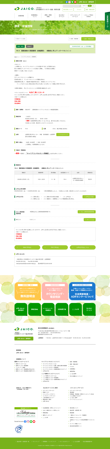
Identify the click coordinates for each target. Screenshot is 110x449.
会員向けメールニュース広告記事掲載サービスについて (82, 420)
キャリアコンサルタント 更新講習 (30, 56)
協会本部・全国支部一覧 (75, 409)
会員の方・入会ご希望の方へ (24, 388)
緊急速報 (72, 412)
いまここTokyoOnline (88, 15)
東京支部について (67, 9)
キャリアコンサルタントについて (51, 361)
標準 (89, 5)
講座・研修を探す (90, 9)
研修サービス (46, 391)
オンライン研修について (75, 423)
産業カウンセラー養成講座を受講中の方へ (25, 370)
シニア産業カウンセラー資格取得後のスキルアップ (55, 379)
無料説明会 (72, 370)
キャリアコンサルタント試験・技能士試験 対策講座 (55, 365)
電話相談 (72, 391)
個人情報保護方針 (87, 441)
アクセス (79, 9)
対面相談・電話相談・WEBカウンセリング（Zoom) (82, 393)
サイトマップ (36, 441)
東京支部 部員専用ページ (76, 425)
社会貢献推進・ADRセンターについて (51, 407)
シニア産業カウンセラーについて (51, 373)
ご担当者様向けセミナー (48, 397)
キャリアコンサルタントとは (49, 363)
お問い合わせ (46, 400)
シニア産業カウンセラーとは (49, 375)
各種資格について (34, 15)
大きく (93, 5)
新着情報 (21, 15)
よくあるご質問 (73, 397)
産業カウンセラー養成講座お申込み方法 (25, 368)
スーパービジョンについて (76, 398)
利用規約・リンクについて (49, 441)
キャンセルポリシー (65, 441)
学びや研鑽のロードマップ (76, 375)
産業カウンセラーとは (21, 363)
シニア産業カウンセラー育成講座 (50, 377)
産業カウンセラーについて (21, 361)
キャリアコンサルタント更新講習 (50, 366)
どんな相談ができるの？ (75, 395)
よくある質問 (73, 373)
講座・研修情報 (48, 15)
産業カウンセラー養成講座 (22, 365)
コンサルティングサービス (49, 395)
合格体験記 (72, 368)
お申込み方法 (46, 370)
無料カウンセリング (47, 414)
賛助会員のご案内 (47, 398)
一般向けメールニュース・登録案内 (78, 414)
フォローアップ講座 (20, 366)
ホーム (16, 29)
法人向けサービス (61, 15)
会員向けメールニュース (75, 417)
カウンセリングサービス (75, 15)
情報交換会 (45, 412)
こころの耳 (45, 417)
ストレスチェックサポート (49, 393)
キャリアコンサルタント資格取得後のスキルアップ (55, 368)
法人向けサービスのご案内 (50, 387)
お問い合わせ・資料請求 (86, 2)
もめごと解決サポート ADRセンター (51, 409)
